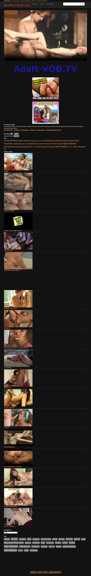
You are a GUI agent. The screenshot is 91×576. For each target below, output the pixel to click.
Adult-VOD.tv (50, 4)
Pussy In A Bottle (9, 211)
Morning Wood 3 (9, 486)
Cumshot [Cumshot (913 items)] (28, 144)
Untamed (6, 427)
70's (11, 133)
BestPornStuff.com (17, 5)
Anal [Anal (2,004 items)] (26, 140)
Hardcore (16, 136)
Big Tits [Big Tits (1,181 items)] (67, 141)
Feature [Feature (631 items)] (48, 144)
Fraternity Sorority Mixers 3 (12, 270)
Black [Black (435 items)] (72, 141)
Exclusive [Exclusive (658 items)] (40, 144)
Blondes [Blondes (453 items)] (22, 144)
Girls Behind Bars (9, 447)
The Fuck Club (8, 250)
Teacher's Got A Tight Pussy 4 (13, 230)
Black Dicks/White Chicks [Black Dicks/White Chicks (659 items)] (14, 543)
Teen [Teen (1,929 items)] (75, 147)
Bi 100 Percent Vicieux (10, 506)
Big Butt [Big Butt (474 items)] (54, 141)
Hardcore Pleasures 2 (10, 308)
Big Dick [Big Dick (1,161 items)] (60, 141)
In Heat (6, 171)
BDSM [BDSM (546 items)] (48, 141)
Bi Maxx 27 (7, 387)
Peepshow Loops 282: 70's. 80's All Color (16, 348)
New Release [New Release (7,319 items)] (61, 146)
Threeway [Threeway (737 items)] (81, 147)
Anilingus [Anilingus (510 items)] (31, 141)
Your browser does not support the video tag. (45, 35)
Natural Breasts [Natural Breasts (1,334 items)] (48, 147)
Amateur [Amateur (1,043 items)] (20, 141)
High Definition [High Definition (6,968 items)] (69, 143)
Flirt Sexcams (15, 1)
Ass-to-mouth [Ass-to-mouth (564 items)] (40, 141)
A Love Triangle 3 (9, 526)
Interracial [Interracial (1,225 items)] (19, 147)
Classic (16, 133)
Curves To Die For (9, 407)
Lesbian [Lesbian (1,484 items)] (26, 147)
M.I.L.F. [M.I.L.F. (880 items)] (33, 147)
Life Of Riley (7, 368)
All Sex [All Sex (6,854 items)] (13, 140)
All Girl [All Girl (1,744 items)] (6, 141)
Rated (42, 4)
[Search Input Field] (72, 4)
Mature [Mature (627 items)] (39, 147)
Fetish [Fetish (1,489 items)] (53, 144)
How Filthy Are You (9, 191)
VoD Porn (34, 1)
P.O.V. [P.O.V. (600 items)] (70, 147)
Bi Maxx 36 (7, 328)
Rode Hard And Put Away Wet (13, 466)
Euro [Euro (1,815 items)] (35, 144)
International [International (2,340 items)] (9, 147)
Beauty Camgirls (25, 1)
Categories (35, 4)
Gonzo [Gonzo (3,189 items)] (59, 144)
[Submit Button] (83, 4)
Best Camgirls (42, 1)
